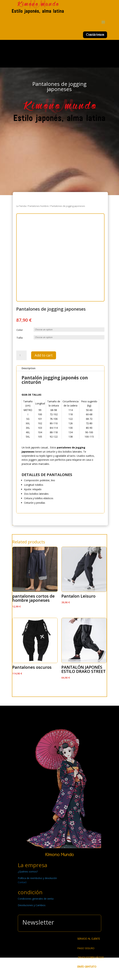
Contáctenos (95, 35)
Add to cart (44, 355)
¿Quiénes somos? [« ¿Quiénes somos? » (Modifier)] (28, 871)
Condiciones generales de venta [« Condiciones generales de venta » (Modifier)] (35, 898)
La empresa (32, 865)
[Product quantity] (21, 355)
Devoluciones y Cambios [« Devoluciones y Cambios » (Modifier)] (31, 905)
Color (19, 330)
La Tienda (21, 206)
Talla (19, 337)
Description (28, 368)
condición (30, 892)
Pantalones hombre (38, 206)
